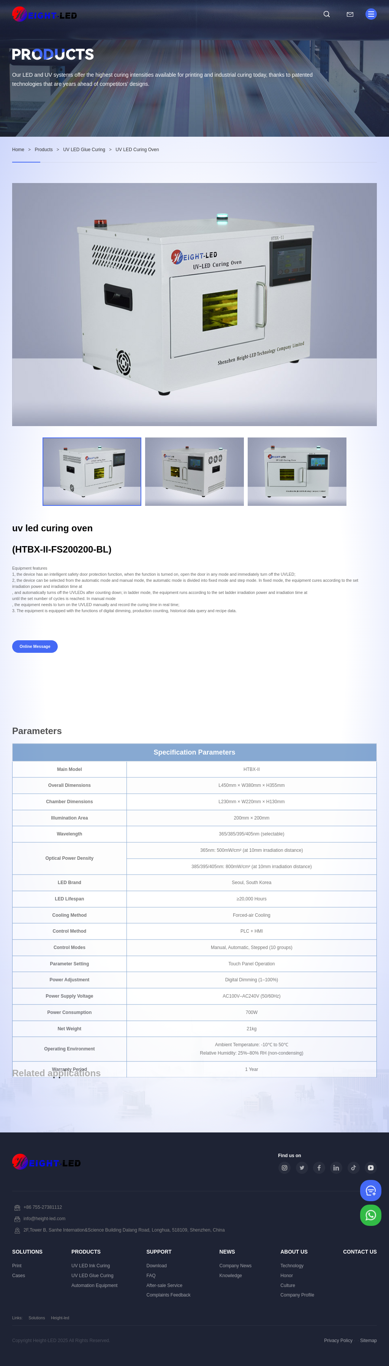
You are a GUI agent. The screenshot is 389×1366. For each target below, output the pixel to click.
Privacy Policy (338, 1340)
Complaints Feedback (168, 1295)
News (227, 1252)
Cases (18, 1275)
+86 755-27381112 (43, 1207)
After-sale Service (164, 1285)
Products (43, 149)
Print (17, 1265)
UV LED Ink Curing (90, 1265)
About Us (294, 1252)
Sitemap (368, 1340)
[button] (364, 472)
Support (158, 1252)
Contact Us (360, 1252)
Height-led (60, 1317)
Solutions (27, 1252)
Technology (292, 1265)
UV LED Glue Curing (84, 149)
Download (156, 1265)
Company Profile (297, 1295)
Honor (286, 1275)
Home (18, 149)
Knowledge (231, 1275)
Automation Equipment (94, 1285)
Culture (287, 1285)
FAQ (150, 1275)
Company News (236, 1265)
